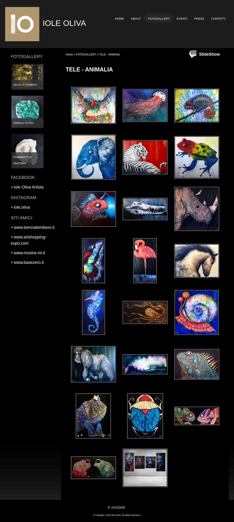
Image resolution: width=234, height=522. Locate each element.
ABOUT (136, 18)
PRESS (199, 18)
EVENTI (182, 18)
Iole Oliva (64, 23)
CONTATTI (218, 18)
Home (119, 18)
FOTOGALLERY (159, 18)
